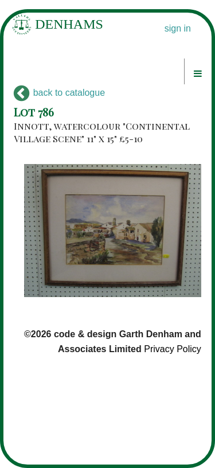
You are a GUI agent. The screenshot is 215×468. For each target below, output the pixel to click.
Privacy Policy (172, 349)
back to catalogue (59, 93)
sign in (178, 28)
